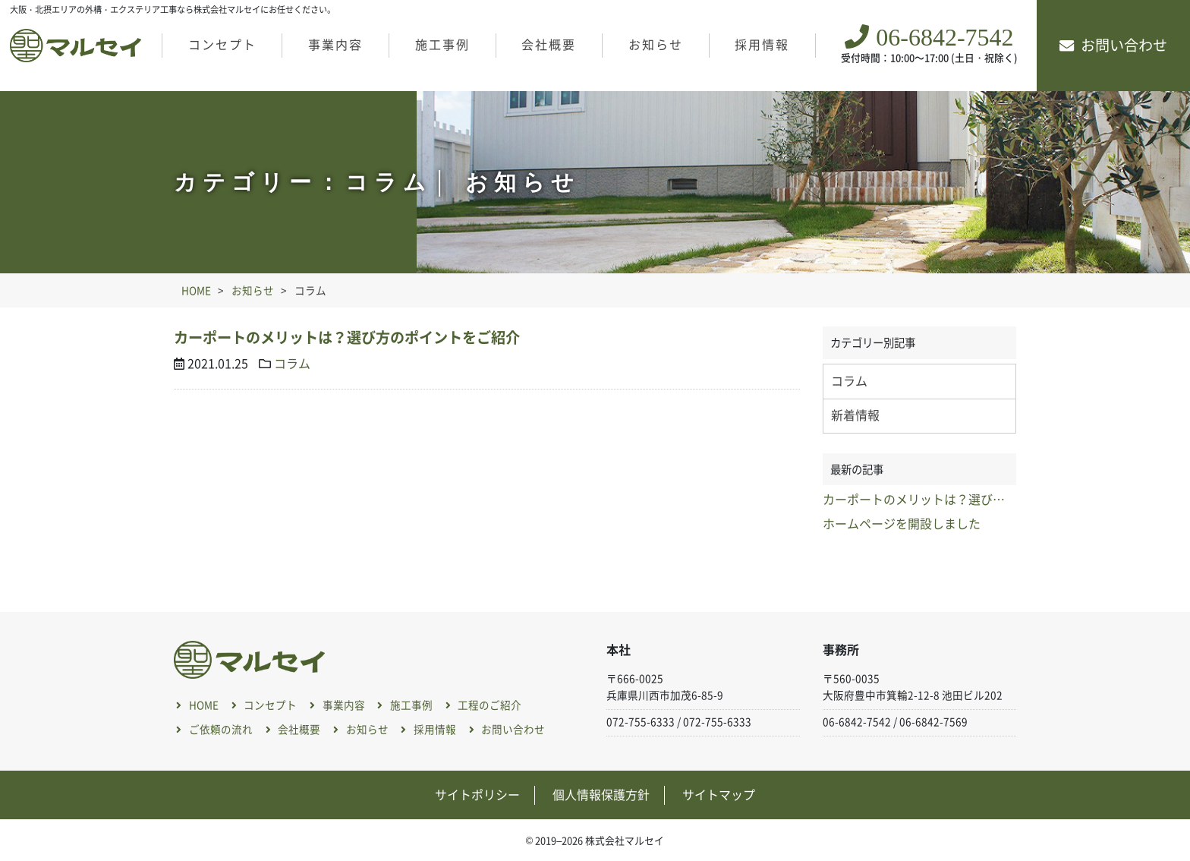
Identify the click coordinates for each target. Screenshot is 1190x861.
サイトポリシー (477, 795)
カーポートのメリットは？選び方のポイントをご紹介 (347, 337)
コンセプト (222, 45)
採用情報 (762, 45)
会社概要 (548, 45)
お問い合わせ (1124, 45)
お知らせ (655, 45)
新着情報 (855, 415)
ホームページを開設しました (902, 524)
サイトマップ (718, 795)
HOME (204, 706)
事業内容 (335, 45)
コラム (292, 364)
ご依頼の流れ (221, 729)
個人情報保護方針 (601, 795)
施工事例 (442, 45)
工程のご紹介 (489, 706)
